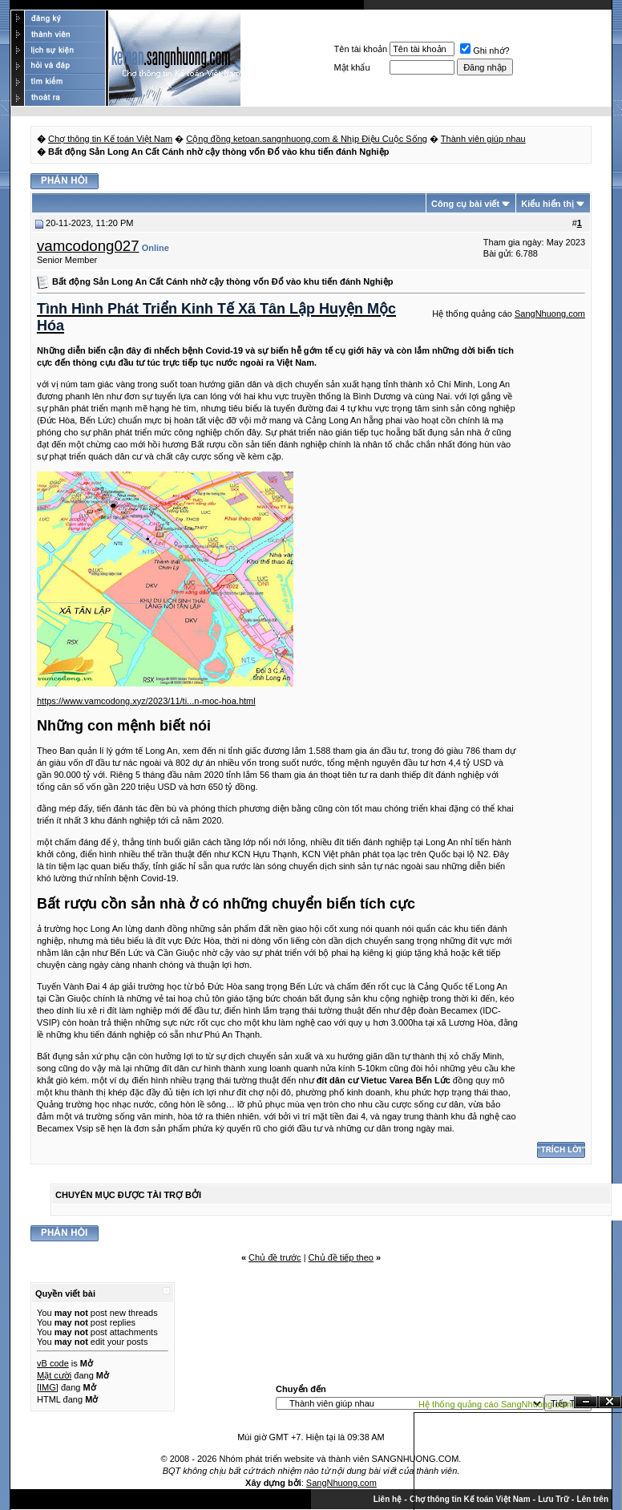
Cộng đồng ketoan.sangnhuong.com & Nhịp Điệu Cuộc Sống (306, 139)
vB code (53, 1363)
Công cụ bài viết (465, 203)
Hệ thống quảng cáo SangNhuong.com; (496, 1404)
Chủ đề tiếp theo (341, 1257)
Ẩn (586, 1402)
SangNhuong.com (550, 313)
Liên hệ (388, 1499)
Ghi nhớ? (485, 50)
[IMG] (48, 1387)
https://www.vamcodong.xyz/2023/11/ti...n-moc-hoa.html (146, 701)
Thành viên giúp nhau (483, 139)
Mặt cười (54, 1375)
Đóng (610, 1402)
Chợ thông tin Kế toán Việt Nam (110, 139)
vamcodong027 (88, 245)
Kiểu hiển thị (547, 203)
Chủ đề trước (274, 1257)
